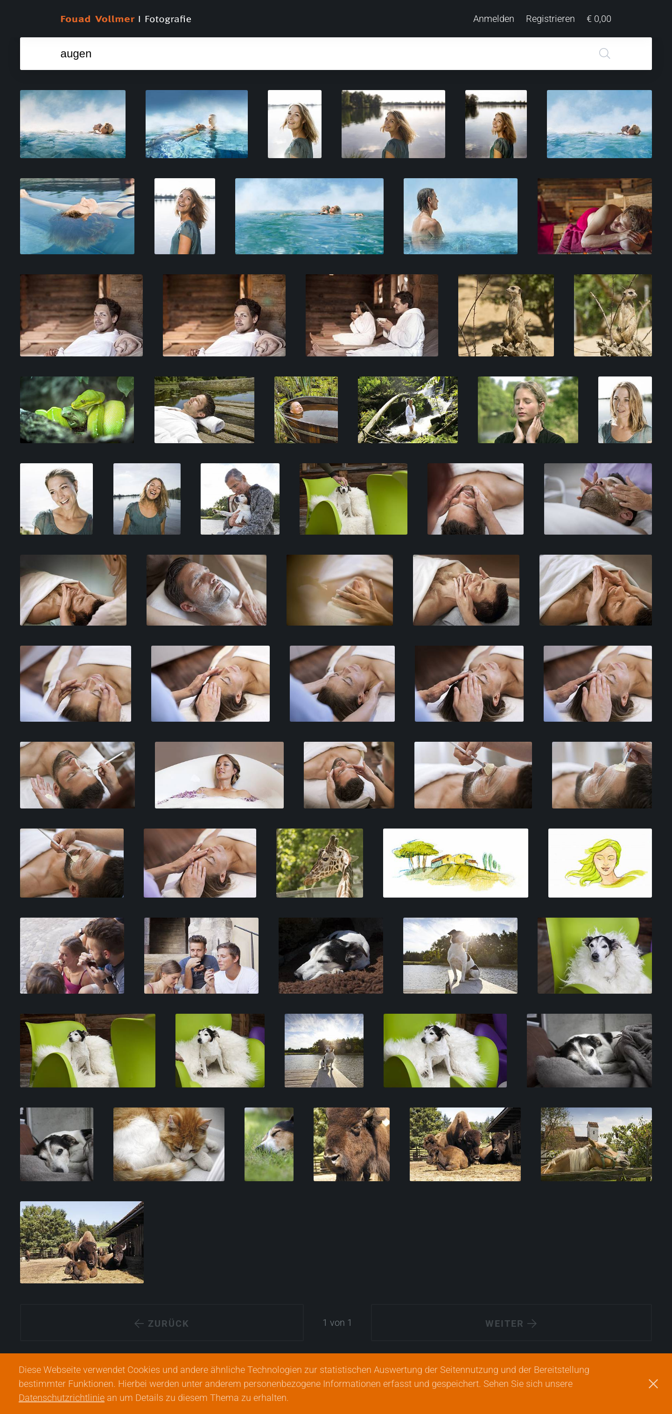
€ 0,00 (599, 18)
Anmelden (493, 18)
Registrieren (550, 18)
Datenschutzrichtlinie (62, 1397)
